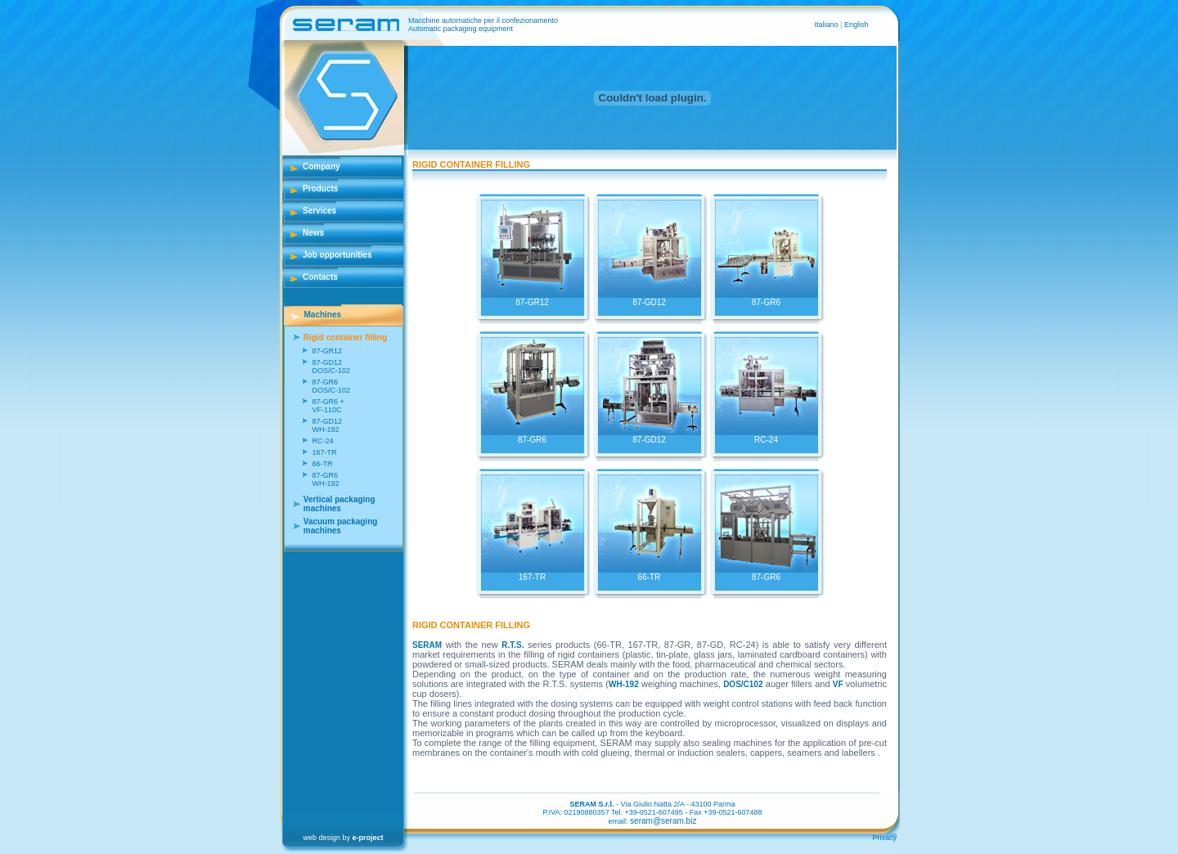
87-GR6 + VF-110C (328, 406)
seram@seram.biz (663, 820)
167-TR (324, 452)
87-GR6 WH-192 (325, 479)
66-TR (322, 464)
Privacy (884, 838)
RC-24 (322, 441)
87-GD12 (649, 298)
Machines (323, 314)
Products (320, 188)
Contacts (320, 276)
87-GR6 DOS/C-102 (331, 386)
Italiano (828, 24)
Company (321, 166)
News (313, 232)
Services (319, 210)
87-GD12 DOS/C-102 (331, 366)
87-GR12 (327, 351)
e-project (368, 838)
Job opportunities (337, 254)
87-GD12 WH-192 (327, 425)
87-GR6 (766, 298)
